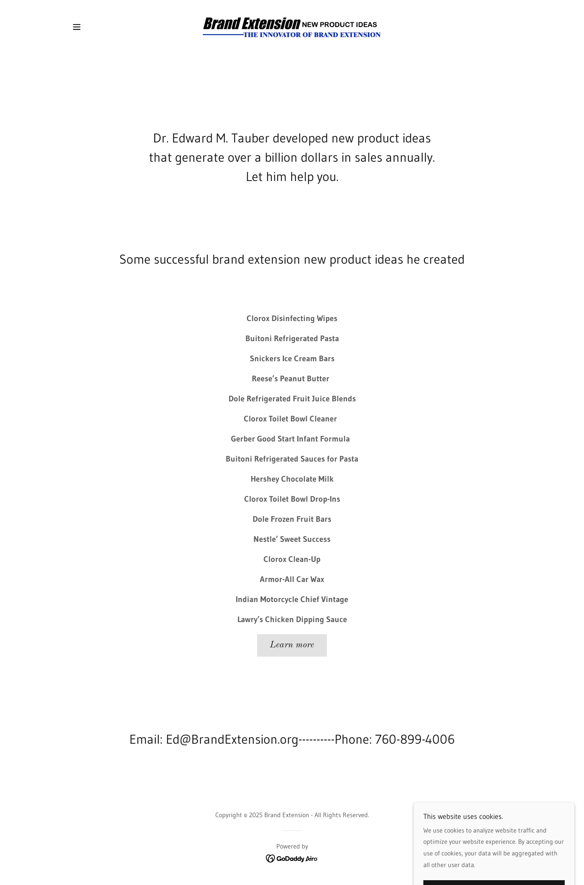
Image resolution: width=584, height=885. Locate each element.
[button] (77, 27)
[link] (292, 26)
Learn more (292, 645)
